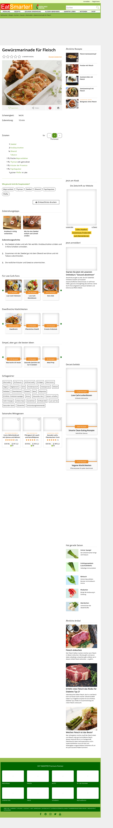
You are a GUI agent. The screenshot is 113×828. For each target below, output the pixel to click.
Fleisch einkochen (74, 650)
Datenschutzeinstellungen (59, 808)
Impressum (37, 808)
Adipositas (42, 391)
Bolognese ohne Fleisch (88, 102)
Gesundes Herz (38, 396)
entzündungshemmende (36, 406)
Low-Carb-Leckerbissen (81, 395)
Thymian (13, 162)
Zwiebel (13, 144)
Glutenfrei (20, 406)
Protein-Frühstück (50, 329)
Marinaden (7, 382)
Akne (34, 391)
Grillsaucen (18, 382)
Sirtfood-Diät (42, 401)
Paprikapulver (15, 169)
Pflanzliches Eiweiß (32, 329)
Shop (93, 11)
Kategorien (7, 810)
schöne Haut (20, 401)
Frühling (6, 11)
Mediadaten (91, 808)
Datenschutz (46, 808)
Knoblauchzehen (17, 148)
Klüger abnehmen (52, 11)
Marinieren (50, 382)
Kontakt (26, 808)
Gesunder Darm (8, 406)
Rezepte (17, 11)
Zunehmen (31, 401)
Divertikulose (16, 391)
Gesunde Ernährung (33, 11)
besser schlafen (51, 396)
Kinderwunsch (33, 387)
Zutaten (5, 135)
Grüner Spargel (85, 550)
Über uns (6, 808)
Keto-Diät (50, 296)
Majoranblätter (22, 158)
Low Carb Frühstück (13, 296)
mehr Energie (8, 401)
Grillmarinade (29, 382)
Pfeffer (18, 172)
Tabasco (13, 155)
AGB (31, 808)
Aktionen (83, 11)
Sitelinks (19, 808)
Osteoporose (45, 387)
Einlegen (40, 382)
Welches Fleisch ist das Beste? (79, 732)
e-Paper (94, 227)
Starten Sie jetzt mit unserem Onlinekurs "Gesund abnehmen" (81, 261)
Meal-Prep (50, 363)
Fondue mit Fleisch (86, 65)
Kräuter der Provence (18, 165)
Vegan (5, 387)
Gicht (23, 387)
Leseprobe (69, 227)
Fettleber (6, 391)
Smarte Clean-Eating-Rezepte (81, 430)
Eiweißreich (13, 329)
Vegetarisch (14, 387)
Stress (28, 396)
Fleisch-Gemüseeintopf (88, 54)
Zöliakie (27, 391)
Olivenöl (13, 151)
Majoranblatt (8, 189)
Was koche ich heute (13, 363)
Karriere (13, 808)
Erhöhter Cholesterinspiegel (13, 396)
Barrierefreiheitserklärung (77, 808)
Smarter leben (70, 11)
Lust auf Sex (54, 401)
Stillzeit (55, 387)
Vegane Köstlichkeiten (81, 465)
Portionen (54, 139)
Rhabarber (84, 590)
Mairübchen (84, 603)
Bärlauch (83, 577)
